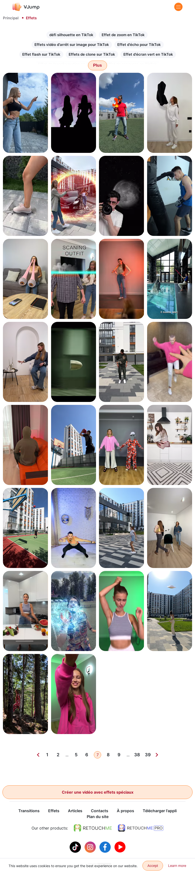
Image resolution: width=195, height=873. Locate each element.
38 (137, 754)
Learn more (177, 865)
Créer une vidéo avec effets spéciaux (97, 792)
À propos (125, 811)
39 (148, 754)
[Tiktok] (76, 846)
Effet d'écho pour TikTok (139, 44)
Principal (11, 18)
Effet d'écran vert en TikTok (148, 54)
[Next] (157, 754)
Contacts (99, 811)
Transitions (29, 811)
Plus (97, 65)
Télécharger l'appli (160, 811)
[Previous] (38, 754)
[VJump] (26, 6)
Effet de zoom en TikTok (123, 34)
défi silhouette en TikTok (71, 34)
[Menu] (178, 7)
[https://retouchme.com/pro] (141, 828)
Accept (153, 866)
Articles (75, 811)
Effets (53, 811)
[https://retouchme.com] (93, 828)
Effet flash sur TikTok (41, 54)
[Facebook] (105, 846)
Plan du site (97, 816)
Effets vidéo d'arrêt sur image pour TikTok (71, 44)
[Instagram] (91, 846)
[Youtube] (120, 846)
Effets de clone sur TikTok (92, 54)
